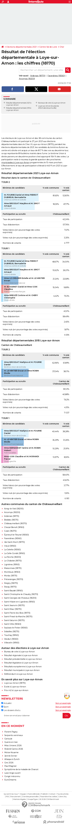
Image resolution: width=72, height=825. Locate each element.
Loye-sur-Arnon (44, 106)
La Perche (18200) (12, 557)
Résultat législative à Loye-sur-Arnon (21, 663)
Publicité (44, 794)
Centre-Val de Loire (48, 47)
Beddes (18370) (11, 520)
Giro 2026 (8, 762)
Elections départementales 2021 (21, 47)
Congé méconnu (12, 776)
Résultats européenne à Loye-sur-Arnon (23, 666)
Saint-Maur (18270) (12, 609)
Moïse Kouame (11, 752)
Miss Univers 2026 (13, 745)
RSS (7, 797)
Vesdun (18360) (11, 639)
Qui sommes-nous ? (11, 794)
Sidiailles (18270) (11, 631)
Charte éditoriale (33, 794)
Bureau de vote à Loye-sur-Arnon (19, 651)
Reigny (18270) (11, 583)
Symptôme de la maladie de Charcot (21, 769)
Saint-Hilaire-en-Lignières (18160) (19, 602)
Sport (4, 707)
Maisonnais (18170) (12, 568)
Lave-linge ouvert (12, 773)
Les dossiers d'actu (10, 710)
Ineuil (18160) (10, 546)
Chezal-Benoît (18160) (14, 527)
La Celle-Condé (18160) (14, 553)
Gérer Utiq (62, 797)
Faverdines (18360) (56, 75)
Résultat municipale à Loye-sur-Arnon (21, 670)
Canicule (8, 738)
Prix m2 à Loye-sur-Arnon (16, 690)
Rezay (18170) (10, 587)
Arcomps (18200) (27, 78)
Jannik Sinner (10, 756)
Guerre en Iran (11, 742)
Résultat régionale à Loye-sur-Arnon (21, 655)
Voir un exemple (63, 703)
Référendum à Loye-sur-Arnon (18, 674)
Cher (62, 47)
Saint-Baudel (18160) (13, 590)
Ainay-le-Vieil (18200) (13, 508)
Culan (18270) (10, 531)
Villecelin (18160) (11, 642)
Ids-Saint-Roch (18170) (14, 542)
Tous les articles (62, 794)
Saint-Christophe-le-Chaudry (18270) (21, 594)
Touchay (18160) (11, 635)
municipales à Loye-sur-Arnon (15, 162)
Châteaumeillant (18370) (15, 523)
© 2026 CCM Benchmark (49, 799)
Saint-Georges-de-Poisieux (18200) (20, 598)
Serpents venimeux (13, 735)
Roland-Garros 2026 (13, 749)
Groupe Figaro (32, 799)
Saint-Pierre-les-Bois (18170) (17, 613)
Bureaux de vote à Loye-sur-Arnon (51, 103)
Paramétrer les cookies (48, 797)
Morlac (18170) (10, 575)
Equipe (23, 794)
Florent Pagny (11, 732)
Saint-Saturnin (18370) (14, 620)
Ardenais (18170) (37, 75)
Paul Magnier (10, 766)
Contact (52, 794)
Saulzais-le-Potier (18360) (15, 627)
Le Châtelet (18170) (13, 560)
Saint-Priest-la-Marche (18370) (18, 616)
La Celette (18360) (12, 549)
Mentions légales (19, 799)
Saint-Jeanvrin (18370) (14, 605)
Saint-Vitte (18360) (12, 624)
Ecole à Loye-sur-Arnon (15, 686)
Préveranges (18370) (13, 579)
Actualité (6, 703)
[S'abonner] (36, 715)
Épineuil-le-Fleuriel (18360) (16, 535)
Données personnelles (30, 797)
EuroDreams (10, 780)
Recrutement (15, 797)
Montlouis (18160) (12, 572)
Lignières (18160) (11, 564)
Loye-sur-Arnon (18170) (14, 683)
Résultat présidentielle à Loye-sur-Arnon (23, 659)
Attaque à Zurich (12, 759)
